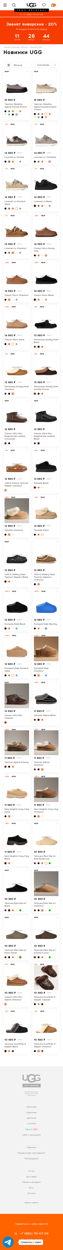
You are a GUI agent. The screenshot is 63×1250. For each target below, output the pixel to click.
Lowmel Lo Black (43, 201)
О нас (31, 1171)
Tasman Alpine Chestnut (42, 763)
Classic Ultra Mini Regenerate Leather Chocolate (15, 436)
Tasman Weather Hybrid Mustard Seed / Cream (45, 107)
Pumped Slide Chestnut (41, 669)
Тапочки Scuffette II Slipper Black (15, 1045)
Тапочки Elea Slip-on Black (15, 904)
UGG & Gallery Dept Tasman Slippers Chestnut (44, 577)
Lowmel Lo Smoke (14, 157)
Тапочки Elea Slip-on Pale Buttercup (45, 857)
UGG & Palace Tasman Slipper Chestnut (16, 484)
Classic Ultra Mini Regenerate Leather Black (44, 436)
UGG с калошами (31, 1135)
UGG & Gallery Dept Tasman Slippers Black (16, 575)
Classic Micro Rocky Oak (44, 249)
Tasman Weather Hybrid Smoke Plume (16, 105)
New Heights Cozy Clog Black (17, 857)
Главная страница (11, 47)
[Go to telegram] (8, 1242)
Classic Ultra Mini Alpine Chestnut (13, 998)
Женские (31, 1107)
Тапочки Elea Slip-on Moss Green (15, 951)
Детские (31, 1118)
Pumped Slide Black (15, 624)
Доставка (31, 1176)
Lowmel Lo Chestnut (15, 248)
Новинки (31, 1147)
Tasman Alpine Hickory (17, 762)
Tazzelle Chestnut (14, 530)
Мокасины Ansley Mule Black (46, 340)
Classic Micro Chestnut (16, 295)
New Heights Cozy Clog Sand (17, 810)
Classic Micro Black (44, 295)
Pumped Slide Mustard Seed (16, 669)
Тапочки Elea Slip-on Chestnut (45, 904)
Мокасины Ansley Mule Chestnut (17, 387)
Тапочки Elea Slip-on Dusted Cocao (45, 951)
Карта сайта (31, 1202)
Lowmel (31, 1123)
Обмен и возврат (31, 1182)
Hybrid (28, 1129)
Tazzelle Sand (41, 530)
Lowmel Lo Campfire (45, 157)
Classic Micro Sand (14, 339)
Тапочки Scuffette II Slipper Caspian (44, 998)
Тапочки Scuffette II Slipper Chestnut (44, 1045)
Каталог (24, 47)
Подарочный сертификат (31, 1153)
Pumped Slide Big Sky (45, 624)
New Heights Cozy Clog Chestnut (46, 810)
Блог (31, 1188)
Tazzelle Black (41, 483)
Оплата (31, 1193)
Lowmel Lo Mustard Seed (15, 202)
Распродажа (31, 1158)
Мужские (31, 1112)
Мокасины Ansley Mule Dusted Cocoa (46, 387)
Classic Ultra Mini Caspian (13, 716)
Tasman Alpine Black (45, 715)
